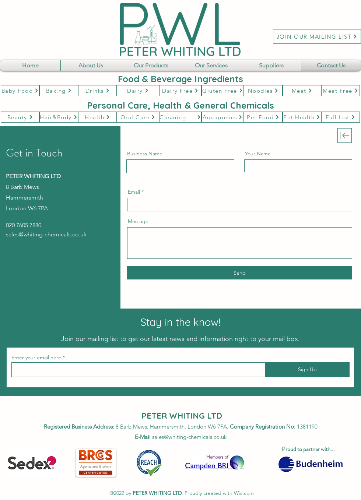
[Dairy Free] (180, 90)
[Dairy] (138, 90)
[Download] (344, 135)
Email (134, 191)
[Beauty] (20, 117)
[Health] (97, 117)
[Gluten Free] (222, 90)
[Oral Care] (138, 117)
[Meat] (302, 90)
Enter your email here (36, 357)
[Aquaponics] (222, 117)
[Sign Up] (307, 369)
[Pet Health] (302, 117)
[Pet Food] (263, 117)
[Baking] (58, 90)
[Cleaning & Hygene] (180, 117)
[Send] (239, 272)
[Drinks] (97, 90)
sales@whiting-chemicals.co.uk (46, 234)
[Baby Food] (20, 90)
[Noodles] (263, 90)
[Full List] (340, 117)
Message (138, 221)
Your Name (258, 153)
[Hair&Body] (58, 117)
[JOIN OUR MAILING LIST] (317, 36)
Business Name (144, 153)
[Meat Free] (340, 90)
